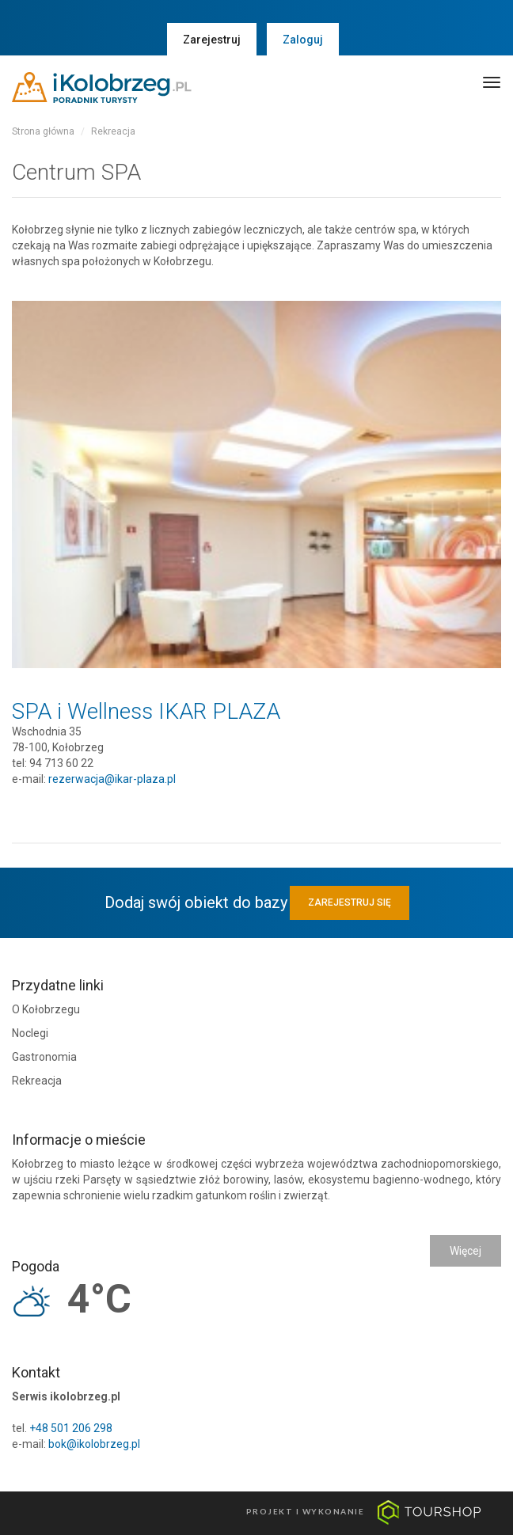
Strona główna (43, 131)
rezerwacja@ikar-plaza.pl (112, 779)
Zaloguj (303, 39)
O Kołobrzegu (46, 1009)
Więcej (465, 1250)
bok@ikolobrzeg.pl (94, 1444)
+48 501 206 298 (70, 1428)
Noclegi (30, 1033)
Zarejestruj (212, 39)
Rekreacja (113, 131)
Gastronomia (44, 1057)
